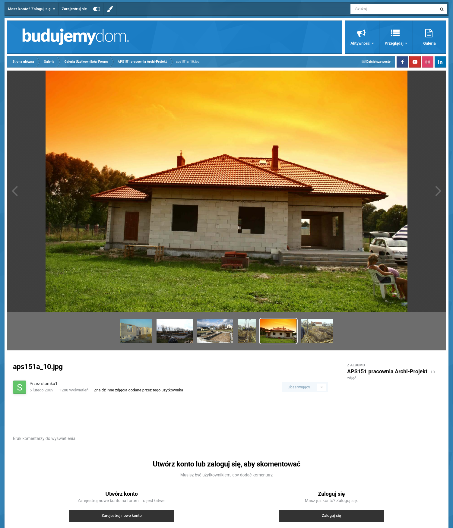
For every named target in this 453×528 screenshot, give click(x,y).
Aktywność (360, 43)
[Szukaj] (380, 9)
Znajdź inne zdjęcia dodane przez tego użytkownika (138, 390)
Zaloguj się (331, 515)
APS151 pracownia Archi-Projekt (387, 371)
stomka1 (49, 383)
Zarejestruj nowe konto (122, 515)
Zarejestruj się (74, 9)
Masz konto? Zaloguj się (31, 9)
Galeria (429, 43)
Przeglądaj (394, 43)
